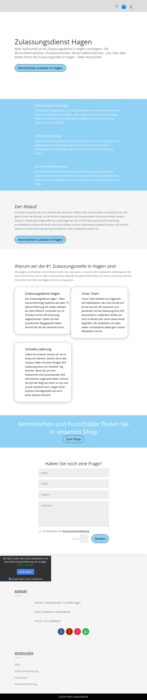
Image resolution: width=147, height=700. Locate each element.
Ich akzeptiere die (63, 531)
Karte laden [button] (25, 571)
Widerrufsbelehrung (26, 684)
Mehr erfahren (25, 565)
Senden (100, 539)
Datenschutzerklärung (76, 531)
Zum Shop (73, 439)
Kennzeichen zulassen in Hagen (40, 68)
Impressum (21, 677)
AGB (17, 664)
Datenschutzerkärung (27, 671)
